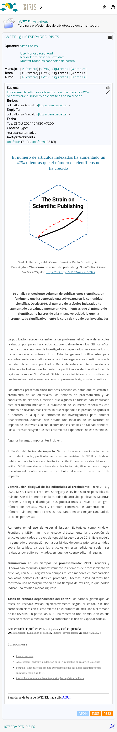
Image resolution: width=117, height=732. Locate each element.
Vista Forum (29, 46)
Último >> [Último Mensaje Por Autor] (79, 77)
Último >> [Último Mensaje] (79, 69)
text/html (39, 142)
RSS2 (107, 714)
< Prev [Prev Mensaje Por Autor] (44, 77)
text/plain (13, 142)
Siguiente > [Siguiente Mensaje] (60, 69)
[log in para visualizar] (53, 105)
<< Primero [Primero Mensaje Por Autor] (29, 77)
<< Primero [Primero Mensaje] (29, 69)
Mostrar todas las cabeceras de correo (47, 61)
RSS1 (95, 714)
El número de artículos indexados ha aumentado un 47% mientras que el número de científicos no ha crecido (48, 94)
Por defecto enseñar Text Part (42, 57)
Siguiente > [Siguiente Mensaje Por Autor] (60, 77)
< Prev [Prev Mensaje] (44, 69)
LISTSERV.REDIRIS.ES (18, 727)
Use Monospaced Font (36, 53)
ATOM (83, 714)
